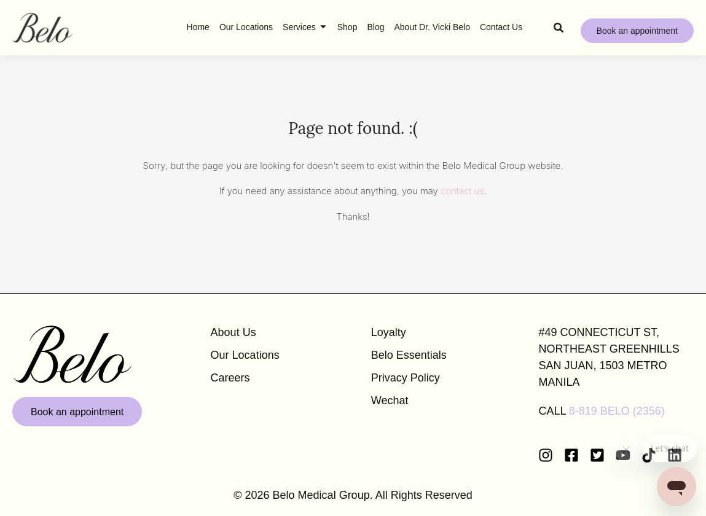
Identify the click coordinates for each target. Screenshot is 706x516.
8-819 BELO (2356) (617, 411)
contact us (462, 191)
